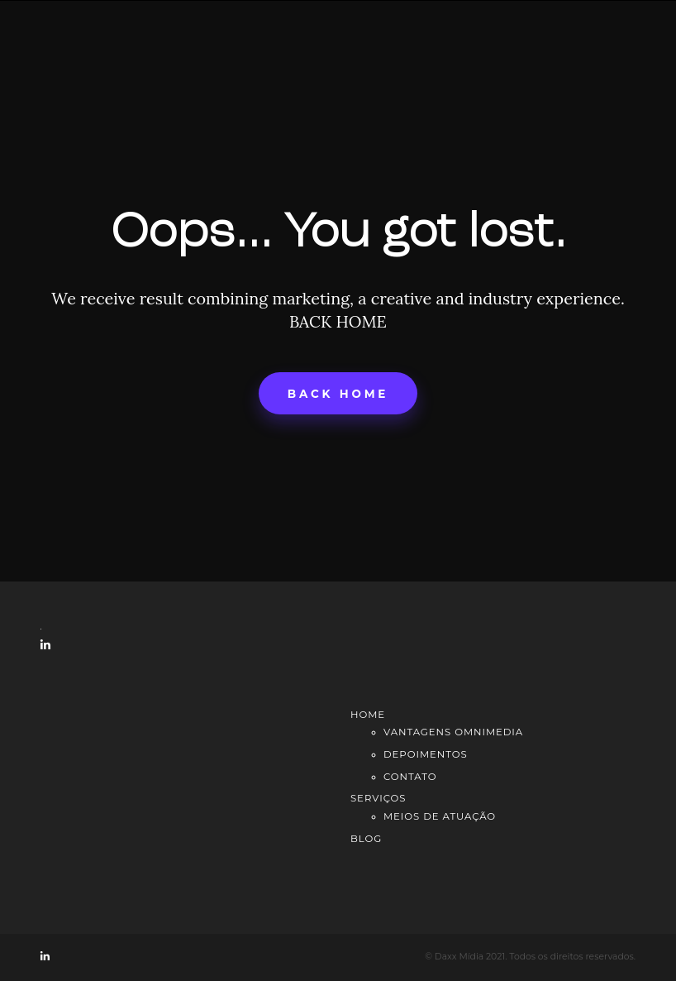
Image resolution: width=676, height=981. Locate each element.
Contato (409, 776)
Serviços (378, 798)
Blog (366, 839)
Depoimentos (425, 754)
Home (367, 714)
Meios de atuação (439, 816)
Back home (338, 393)
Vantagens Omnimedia (453, 732)
